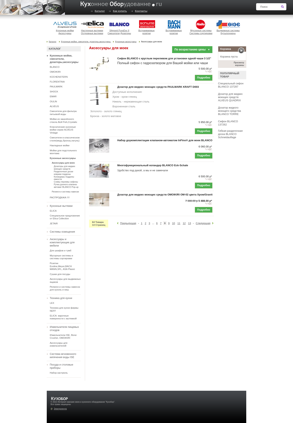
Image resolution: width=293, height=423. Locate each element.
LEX (52, 303)
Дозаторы (125, 33)
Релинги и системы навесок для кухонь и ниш (65, 288)
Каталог (100, 11)
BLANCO (54, 67)
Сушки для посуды (60, 274)
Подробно (203, 77)
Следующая (203, 223)
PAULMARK (56, 86)
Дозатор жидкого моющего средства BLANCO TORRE (229, 111)
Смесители (114, 33)
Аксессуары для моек (63, 163)
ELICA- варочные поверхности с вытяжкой (63, 317)
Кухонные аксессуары (125, 42)
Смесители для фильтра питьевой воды (63, 112)
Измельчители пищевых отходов (64, 328)
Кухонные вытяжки (61, 205)
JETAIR (54, 223)
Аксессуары (64, 33)
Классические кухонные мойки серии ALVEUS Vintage (63, 129)
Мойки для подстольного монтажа (63, 152)
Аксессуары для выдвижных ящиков (65, 280)
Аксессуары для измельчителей (58, 344)
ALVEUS (54, 106)
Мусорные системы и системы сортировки (61, 257)
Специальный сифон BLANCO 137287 (230, 85)
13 (189, 223)
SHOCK (54, 91)
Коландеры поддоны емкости (64, 178)
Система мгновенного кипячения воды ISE (63, 355)
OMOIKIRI (55, 71)
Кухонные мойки (65, 30)
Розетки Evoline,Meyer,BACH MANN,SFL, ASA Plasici (62, 266)
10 (173, 223)
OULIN (53, 101)
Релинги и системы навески (65, 191)
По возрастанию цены (192, 49)
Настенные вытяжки (92, 30)
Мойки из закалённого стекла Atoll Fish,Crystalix (63, 120)
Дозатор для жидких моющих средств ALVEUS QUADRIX (230, 97)
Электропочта (60, 409)
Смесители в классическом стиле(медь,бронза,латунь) (65, 139)
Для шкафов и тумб (60, 250)
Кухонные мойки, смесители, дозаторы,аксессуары (86, 42)
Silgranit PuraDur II (119, 30)
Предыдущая (128, 223)
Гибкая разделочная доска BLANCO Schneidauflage (230, 134)
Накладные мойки (60, 145)
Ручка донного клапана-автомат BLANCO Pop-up (66, 185)
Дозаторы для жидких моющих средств (64, 167)
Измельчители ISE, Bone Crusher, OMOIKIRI (63, 336)
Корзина (225, 48)
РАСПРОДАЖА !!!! (60, 197)
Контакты (141, 11)
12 (184, 223)
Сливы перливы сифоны (66, 182)
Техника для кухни (61, 298)
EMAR (53, 96)
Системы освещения (62, 231)
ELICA (53, 210)
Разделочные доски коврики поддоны (63, 172)
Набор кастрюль (59, 372)
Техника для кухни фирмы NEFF (64, 309)
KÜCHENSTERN (59, 76)
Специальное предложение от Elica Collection (65, 217)
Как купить (120, 11)
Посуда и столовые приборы (61, 366)
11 (178, 223)
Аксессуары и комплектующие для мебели (62, 242)
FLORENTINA (57, 81)
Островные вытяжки (92, 33)
